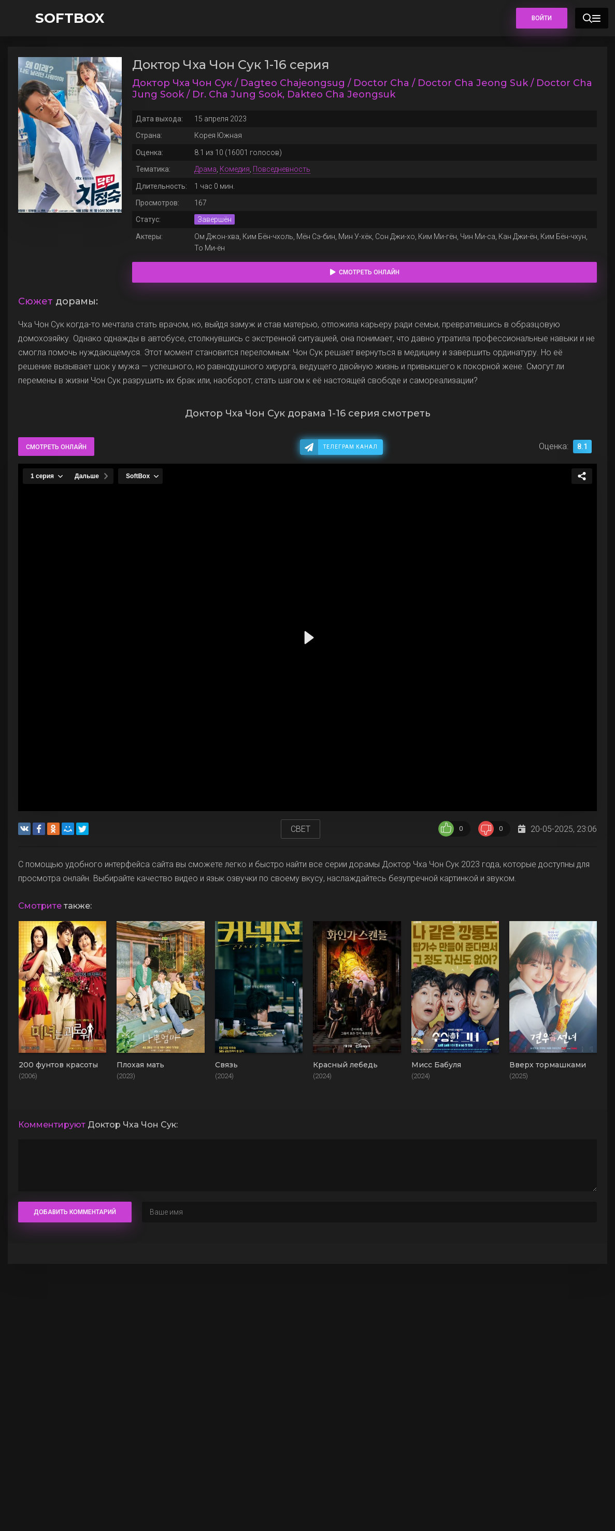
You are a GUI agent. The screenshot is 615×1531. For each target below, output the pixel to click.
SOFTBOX (69, 18)
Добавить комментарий (75, 1212)
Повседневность (281, 169)
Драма (205, 169)
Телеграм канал (350, 447)
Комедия (235, 169)
